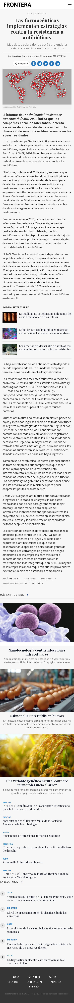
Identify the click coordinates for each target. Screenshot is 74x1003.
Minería (56, 981)
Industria (8, 844)
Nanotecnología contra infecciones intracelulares (37, 652)
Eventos (7, 802)
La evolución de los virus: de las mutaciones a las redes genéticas (40, 930)
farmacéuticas (46, 579)
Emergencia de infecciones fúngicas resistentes (31, 835)
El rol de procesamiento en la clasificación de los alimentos (36, 914)
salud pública (37, 583)
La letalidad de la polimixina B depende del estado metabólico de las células (45, 315)
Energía (34, 986)
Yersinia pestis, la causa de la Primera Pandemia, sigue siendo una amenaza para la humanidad (40, 898)
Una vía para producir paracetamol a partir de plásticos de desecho (37, 848)
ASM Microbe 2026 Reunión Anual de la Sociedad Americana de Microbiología (32, 822)
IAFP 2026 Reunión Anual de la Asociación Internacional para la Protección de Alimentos (36, 807)
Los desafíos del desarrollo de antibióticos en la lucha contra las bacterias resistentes (45, 347)
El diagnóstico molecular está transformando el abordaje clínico (36, 961)
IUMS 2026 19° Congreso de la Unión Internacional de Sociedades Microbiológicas (35, 875)
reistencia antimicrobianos (15, 583)
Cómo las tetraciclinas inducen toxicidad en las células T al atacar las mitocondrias (44, 331)
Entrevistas (35, 981)
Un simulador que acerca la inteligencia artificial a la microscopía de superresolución (39, 945)
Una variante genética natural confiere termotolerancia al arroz (37, 783)
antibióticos (30, 579)
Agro (5, 859)
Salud (6, 832)
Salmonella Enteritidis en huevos (37, 716)
